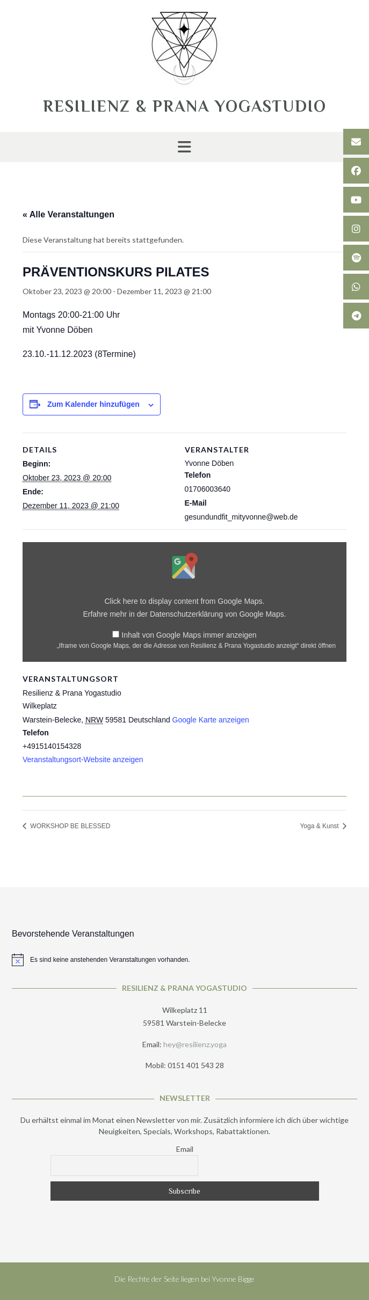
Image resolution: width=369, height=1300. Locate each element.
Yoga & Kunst (320, 826)
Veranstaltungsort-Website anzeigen (83, 759)
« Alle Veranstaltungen (68, 214)
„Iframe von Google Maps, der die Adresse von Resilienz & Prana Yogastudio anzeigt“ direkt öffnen (196, 645)
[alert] (184, 959)
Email (184, 1148)
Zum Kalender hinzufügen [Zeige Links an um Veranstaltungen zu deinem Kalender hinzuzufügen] (93, 404)
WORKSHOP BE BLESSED (69, 826)
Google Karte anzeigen (210, 719)
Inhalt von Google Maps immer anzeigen (188, 635)
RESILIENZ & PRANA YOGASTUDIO (185, 106)
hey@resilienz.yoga (195, 1044)
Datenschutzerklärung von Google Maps (217, 614)
